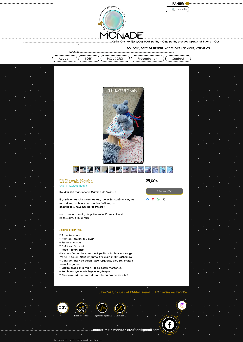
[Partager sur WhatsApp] (158, 199)
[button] (180, 4)
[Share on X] (163, 199)
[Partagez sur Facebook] (147, 199)
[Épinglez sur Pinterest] (153, 199)
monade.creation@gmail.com (136, 330)
